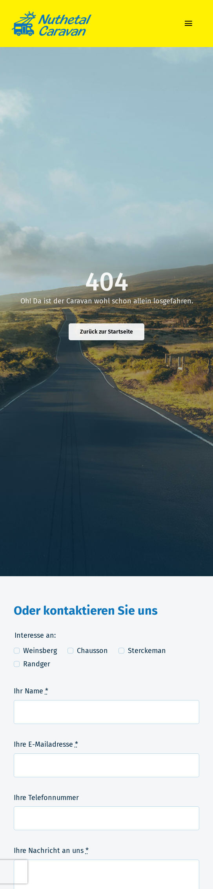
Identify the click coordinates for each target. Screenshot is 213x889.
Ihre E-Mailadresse (46, 744)
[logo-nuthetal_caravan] (51, 11)
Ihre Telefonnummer (46, 797)
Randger (36, 664)
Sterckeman (147, 650)
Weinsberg (40, 650)
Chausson (92, 650)
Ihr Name (31, 691)
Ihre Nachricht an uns (51, 850)
